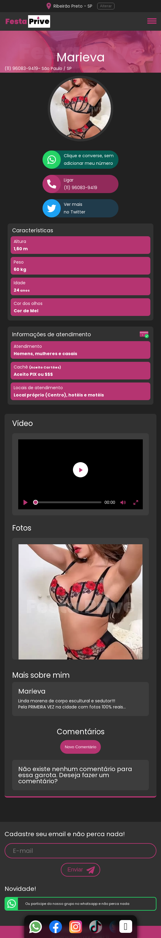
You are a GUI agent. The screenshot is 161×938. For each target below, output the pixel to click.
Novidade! (20, 888)
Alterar (106, 6)
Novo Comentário (80, 747)
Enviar (75, 870)
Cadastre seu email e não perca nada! (65, 834)
